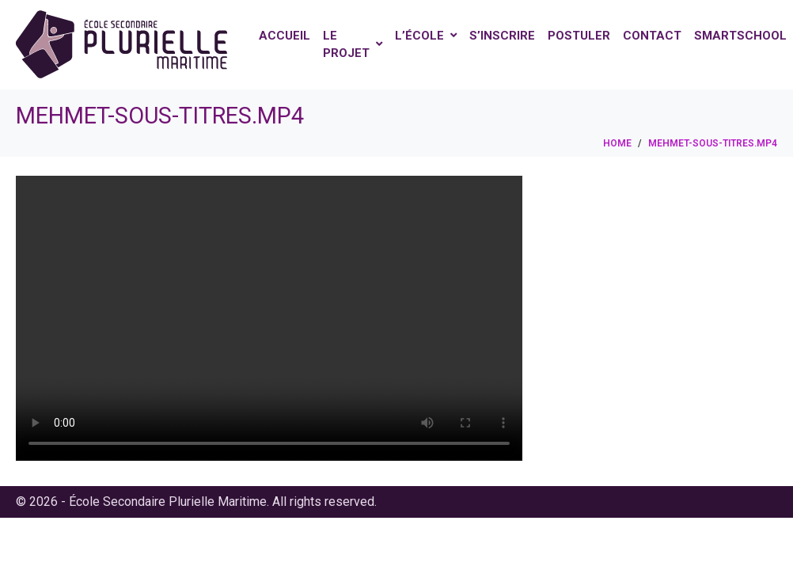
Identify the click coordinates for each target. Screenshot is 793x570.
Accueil (284, 35)
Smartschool (740, 35)
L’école (426, 35)
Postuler (579, 35)
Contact (652, 35)
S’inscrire (502, 35)
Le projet (352, 44)
